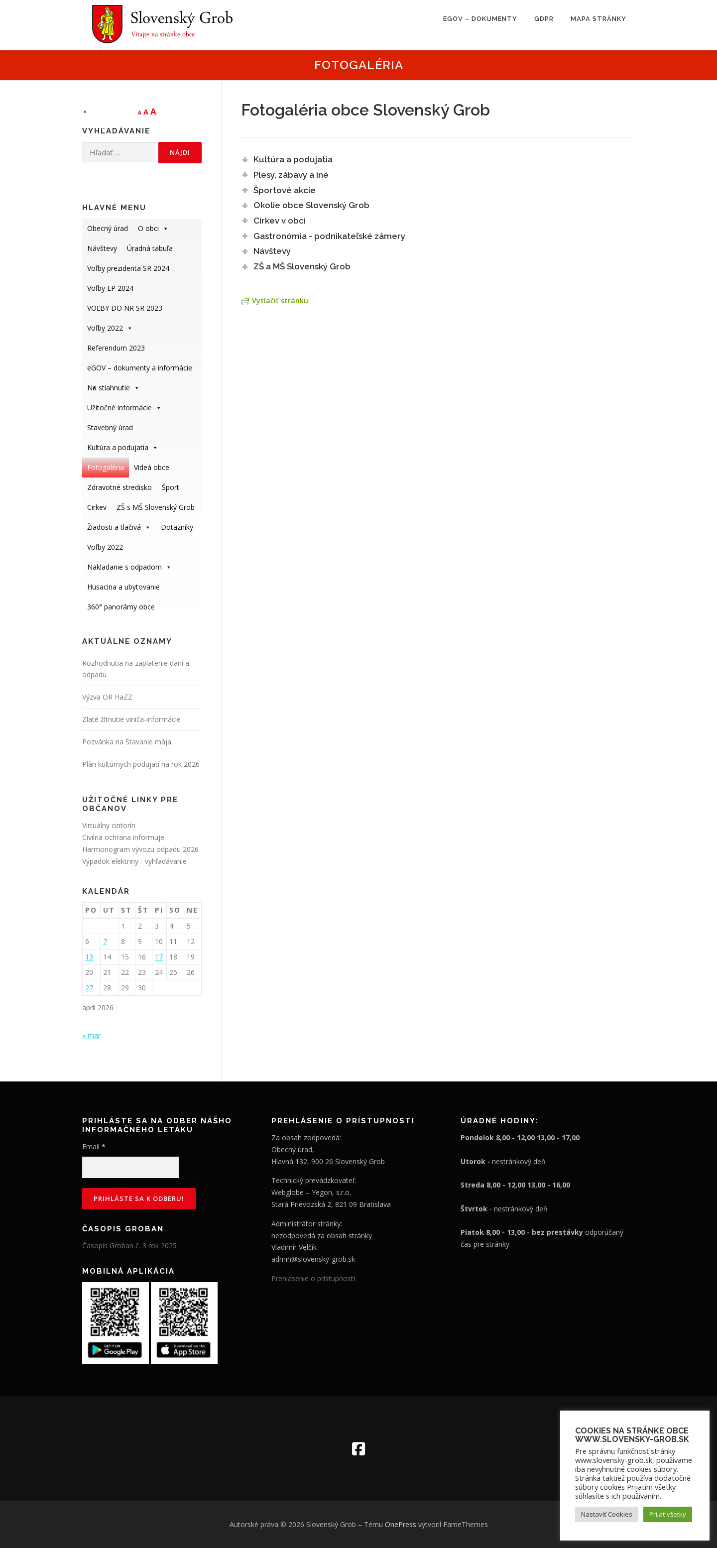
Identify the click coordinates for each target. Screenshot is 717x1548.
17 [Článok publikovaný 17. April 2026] (159, 956)
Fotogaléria (105, 467)
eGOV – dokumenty (480, 18)
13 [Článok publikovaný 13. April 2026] (89, 956)
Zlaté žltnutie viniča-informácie (131, 719)
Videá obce (151, 467)
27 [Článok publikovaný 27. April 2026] (89, 987)
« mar (91, 1035)
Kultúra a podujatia (122, 447)
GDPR (544, 18)
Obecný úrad (107, 228)
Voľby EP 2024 (110, 288)
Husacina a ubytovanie (123, 587)
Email (94, 1146)
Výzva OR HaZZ (107, 697)
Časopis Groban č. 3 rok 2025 (129, 1245)
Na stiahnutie (113, 387)
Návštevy (102, 248)
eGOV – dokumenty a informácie (139, 370)
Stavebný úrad (110, 427)
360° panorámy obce (121, 606)
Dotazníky (177, 527)
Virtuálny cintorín (108, 825)
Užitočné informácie (124, 407)
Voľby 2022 (110, 328)
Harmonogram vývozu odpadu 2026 (140, 849)
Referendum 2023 (116, 348)
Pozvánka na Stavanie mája (126, 741)
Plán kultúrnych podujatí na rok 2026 (141, 764)
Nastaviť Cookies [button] (606, 1514)
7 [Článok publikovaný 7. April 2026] (105, 941)
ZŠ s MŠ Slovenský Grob (156, 507)
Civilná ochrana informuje (123, 837)
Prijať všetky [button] (667, 1514)
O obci (153, 228)
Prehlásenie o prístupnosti (313, 1278)
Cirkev (97, 507)
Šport (170, 487)
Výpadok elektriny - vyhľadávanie (134, 861)
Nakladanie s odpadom (129, 567)
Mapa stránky (598, 18)
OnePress (400, 1524)
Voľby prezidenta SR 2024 (128, 268)
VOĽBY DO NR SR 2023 (124, 308)
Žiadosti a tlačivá (119, 527)
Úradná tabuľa (150, 248)
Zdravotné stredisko (119, 487)
